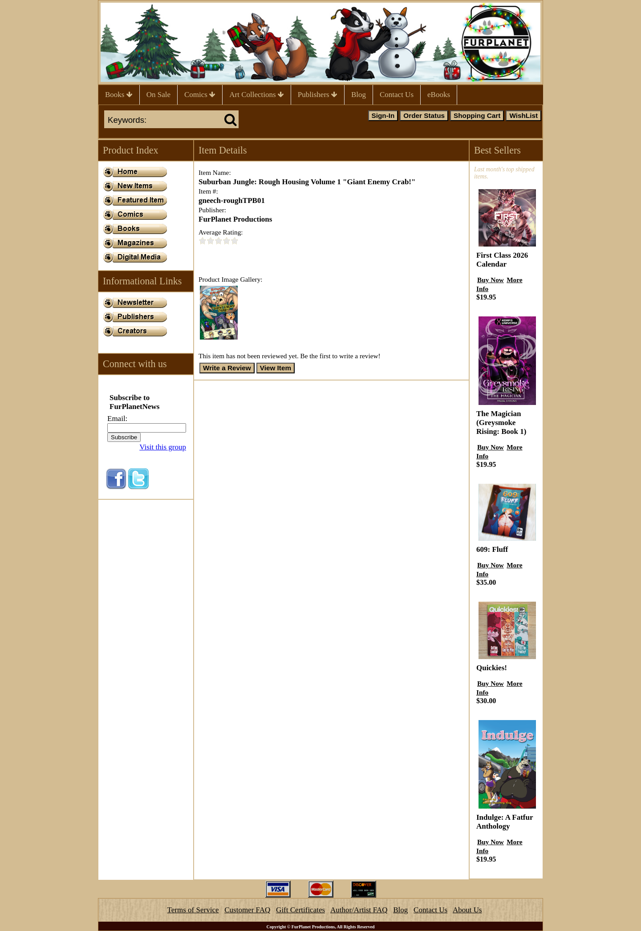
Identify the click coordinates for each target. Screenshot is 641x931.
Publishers (317, 94)
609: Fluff (492, 549)
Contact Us (397, 94)
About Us (467, 910)
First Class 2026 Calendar (502, 259)
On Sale (158, 94)
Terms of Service (193, 910)
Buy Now (490, 279)
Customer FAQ (247, 910)
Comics (199, 94)
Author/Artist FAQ (359, 910)
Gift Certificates (300, 910)
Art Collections (256, 94)
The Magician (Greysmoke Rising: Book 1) (501, 422)
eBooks (438, 94)
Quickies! (491, 668)
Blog (358, 94)
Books (119, 94)
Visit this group (162, 447)
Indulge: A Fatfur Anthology (504, 821)
